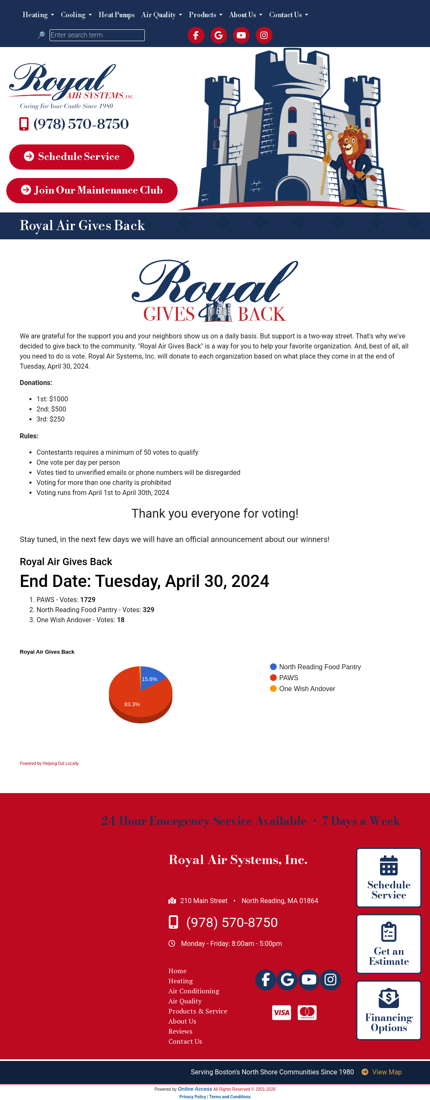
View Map (382, 1072)
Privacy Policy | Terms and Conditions (214, 1097)
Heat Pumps (117, 15)
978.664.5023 (81, 124)
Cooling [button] (74, 15)
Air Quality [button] (159, 15)
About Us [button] (243, 15)
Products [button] (203, 15)
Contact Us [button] (286, 15)
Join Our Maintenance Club (92, 190)
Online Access (195, 1089)
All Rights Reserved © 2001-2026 (244, 1089)
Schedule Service (72, 157)
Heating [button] (36, 15)
